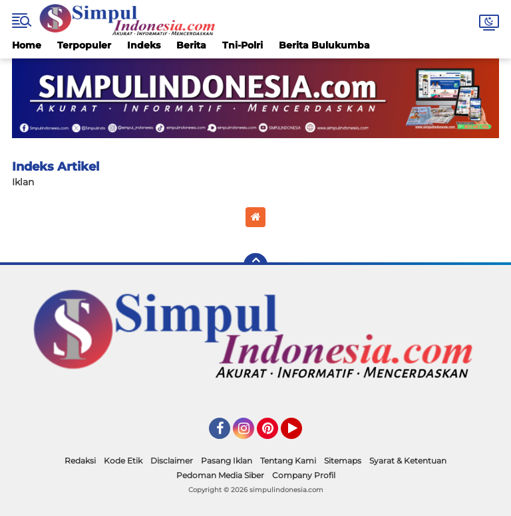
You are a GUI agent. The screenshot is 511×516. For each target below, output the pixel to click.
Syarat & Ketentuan (407, 461)
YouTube (301, 434)
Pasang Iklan (226, 461)
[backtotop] (255, 265)
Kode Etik (123, 461)
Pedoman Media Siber (220, 475)
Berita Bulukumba (324, 45)
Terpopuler (84, 45)
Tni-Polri (242, 45)
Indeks (143, 45)
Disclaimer (171, 461)
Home (26, 45)
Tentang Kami (288, 461)
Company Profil (303, 475)
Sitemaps (342, 461)
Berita (191, 45)
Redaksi (80, 461)
